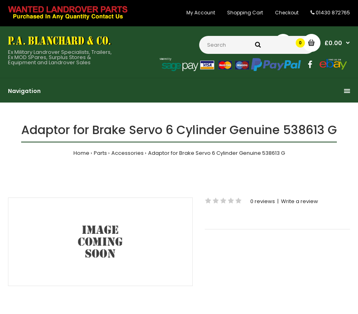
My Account (200, 12)
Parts (100, 153)
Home (81, 153)
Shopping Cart (245, 12)
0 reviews (262, 201)
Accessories (127, 153)
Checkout (287, 12)
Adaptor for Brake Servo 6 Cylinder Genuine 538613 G (216, 153)
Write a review (299, 201)
